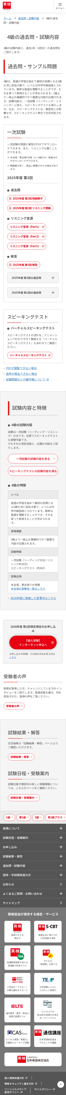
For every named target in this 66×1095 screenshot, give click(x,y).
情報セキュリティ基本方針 (19, 1083)
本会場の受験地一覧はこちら (28, 588)
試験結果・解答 (13, 856)
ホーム (7, 18)
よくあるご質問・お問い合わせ (22, 893)
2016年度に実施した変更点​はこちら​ (33, 598)
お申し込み (10, 847)
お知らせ (8, 884)
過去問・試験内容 (28, 18)
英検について (11, 828)
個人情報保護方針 (14, 1078)
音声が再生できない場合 (21, 374)
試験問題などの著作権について (25, 379)
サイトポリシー (43, 1089)
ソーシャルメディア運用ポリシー (15, 1090)
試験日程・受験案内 (15, 838)
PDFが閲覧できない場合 (21, 368)
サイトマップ (11, 903)
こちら (12, 657)
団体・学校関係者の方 (17, 875)
